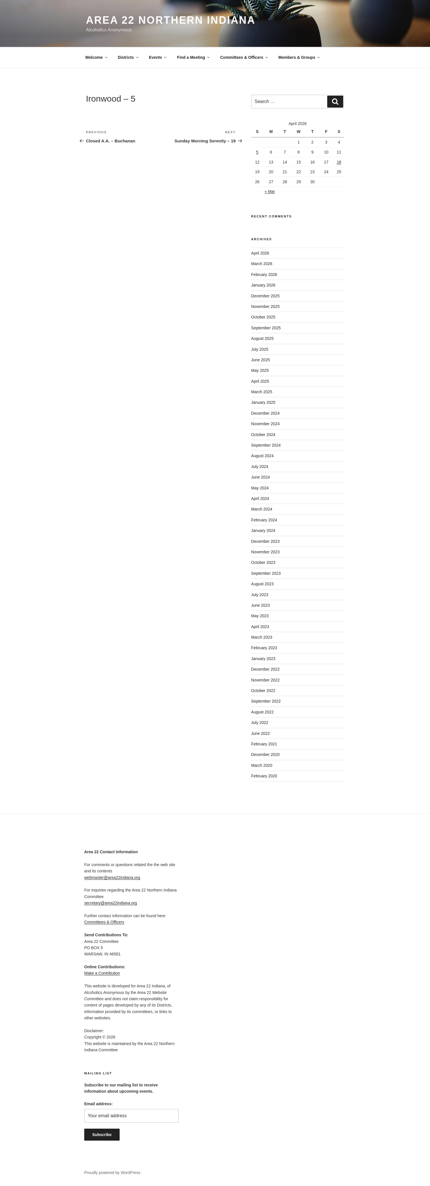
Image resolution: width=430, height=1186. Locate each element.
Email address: (98, 1104)
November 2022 (265, 680)
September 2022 (266, 701)
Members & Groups (299, 57)
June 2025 (260, 360)
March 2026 (261, 263)
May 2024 (260, 488)
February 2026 (264, 274)
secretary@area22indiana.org (110, 903)
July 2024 (259, 466)
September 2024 (266, 445)
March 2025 (261, 392)
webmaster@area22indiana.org (112, 877)
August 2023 (262, 584)
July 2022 (259, 722)
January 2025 (263, 402)
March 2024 (261, 509)
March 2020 (261, 765)
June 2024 (260, 477)
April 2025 (260, 381)
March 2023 (261, 637)
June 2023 (260, 605)
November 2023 (265, 552)
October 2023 (263, 562)
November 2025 (265, 306)
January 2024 (263, 530)
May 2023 (260, 616)
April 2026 (260, 253)
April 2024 (260, 498)
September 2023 (266, 573)
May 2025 (260, 370)
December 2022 (265, 669)
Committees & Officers (244, 57)
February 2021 (264, 744)
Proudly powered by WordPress (112, 1172)
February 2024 (264, 520)
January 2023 (263, 658)
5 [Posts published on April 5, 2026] (257, 152)
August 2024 (262, 455)
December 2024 (265, 413)
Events (158, 57)
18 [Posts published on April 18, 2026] (339, 162)
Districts (128, 57)
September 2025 (266, 328)
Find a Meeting (193, 57)
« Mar (270, 191)
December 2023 (265, 541)
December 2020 (265, 754)
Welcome (96, 57)
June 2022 (260, 733)
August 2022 (262, 712)
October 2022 (263, 690)
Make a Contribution (102, 973)
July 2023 (259, 594)
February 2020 (264, 776)
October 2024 (263, 434)
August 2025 (262, 338)
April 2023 (260, 626)
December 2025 (265, 296)
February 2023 (264, 648)
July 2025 (259, 349)
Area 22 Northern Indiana (171, 20)
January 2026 (263, 285)
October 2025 (263, 317)
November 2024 (265, 423)
